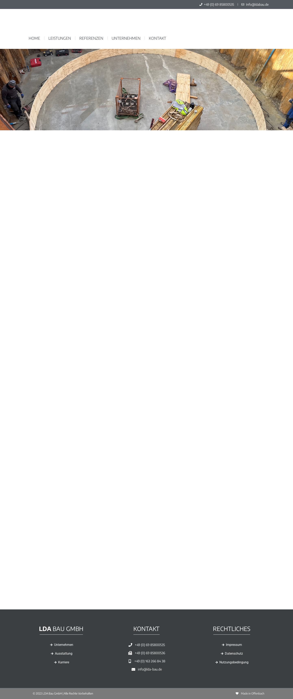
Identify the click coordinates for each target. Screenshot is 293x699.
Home (34, 38)
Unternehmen (126, 38)
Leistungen (59, 38)
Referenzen (91, 38)
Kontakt (157, 38)
